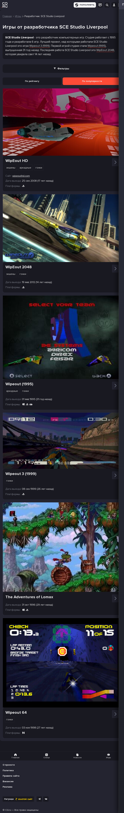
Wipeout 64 (16, 712)
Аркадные (25, 167)
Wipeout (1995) (96, 46)
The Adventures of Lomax (29, 597)
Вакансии (8, 781)
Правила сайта (11, 775)
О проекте (9, 764)
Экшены (10, 167)
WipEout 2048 (105, 50)
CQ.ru (8, 810)
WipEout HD (16, 160)
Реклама (7, 786)
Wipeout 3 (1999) (39, 46)
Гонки (39, 167)
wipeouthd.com (21, 176)
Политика (8, 770)
